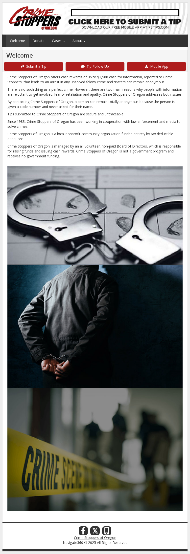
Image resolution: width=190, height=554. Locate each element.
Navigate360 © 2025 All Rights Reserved (95, 542)
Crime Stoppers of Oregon (95, 537)
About (79, 40)
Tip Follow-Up (95, 66)
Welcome (17, 40)
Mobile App (156, 66)
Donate (38, 40)
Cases (58, 40)
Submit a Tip (33, 66)
